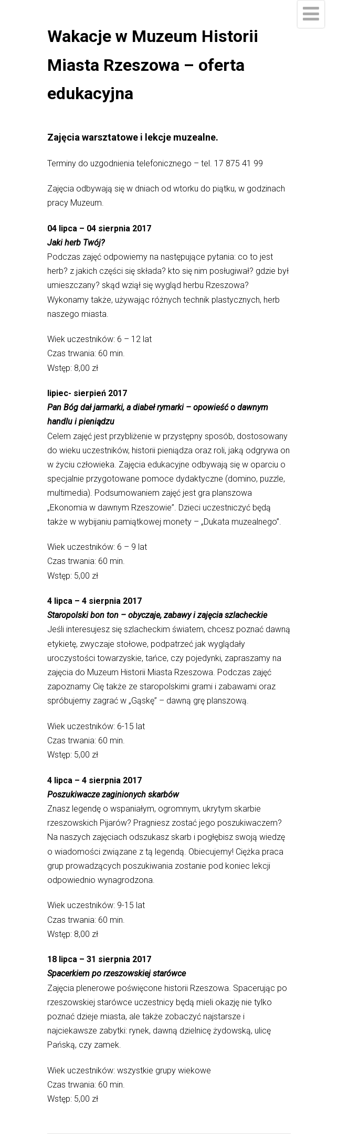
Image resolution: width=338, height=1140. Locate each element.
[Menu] (311, 14)
